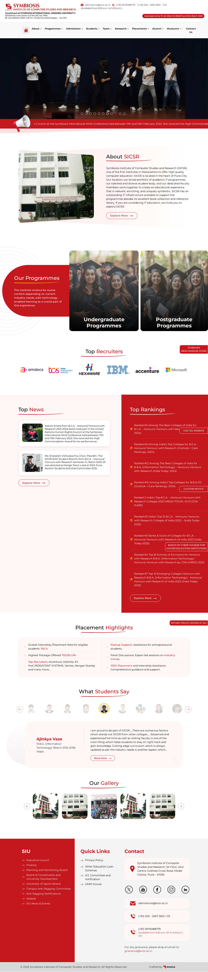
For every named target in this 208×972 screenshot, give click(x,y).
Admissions (73, 28)
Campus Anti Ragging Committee (48, 889)
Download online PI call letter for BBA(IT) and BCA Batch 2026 (173, 16)
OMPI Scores (93, 884)
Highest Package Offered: (52, 655)
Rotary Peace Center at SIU (189, 623)
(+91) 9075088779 (124, 4)
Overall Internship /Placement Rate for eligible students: (58, 646)
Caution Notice (194, 488)
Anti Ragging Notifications (43, 893)
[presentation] (19, 710)
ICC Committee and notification (98, 877)
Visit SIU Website (193, 430)
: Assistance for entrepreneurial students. (141, 646)
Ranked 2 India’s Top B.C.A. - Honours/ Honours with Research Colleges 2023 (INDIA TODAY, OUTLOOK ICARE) (167, 501)
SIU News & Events (38, 903)
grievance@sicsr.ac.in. (139, 951)
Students (92, 28)
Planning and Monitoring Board (46, 870)
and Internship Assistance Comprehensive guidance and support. (138, 667)
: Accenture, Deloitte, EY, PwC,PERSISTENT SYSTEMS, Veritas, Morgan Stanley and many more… (61, 665)
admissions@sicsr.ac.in (95, 4)
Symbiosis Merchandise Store (194, 349)
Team (106, 28)
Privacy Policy (94, 860)
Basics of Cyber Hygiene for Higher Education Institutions (187, 547)
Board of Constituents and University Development (43, 877)
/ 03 (165, 4)
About (35, 28)
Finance (31, 865)
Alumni (157, 28)
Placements (139, 28)
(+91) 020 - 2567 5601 (151, 916)
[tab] (31, 708)
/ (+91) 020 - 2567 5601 (148, 4)
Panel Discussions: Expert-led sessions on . (143, 657)
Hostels (31, 898)
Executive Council (37, 860)
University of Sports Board (43, 884)
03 (168, 916)
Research (121, 28)
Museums (173, 28)
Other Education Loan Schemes (99, 868)
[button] (82, 113)
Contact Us (191, 30)
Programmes (53, 28)
